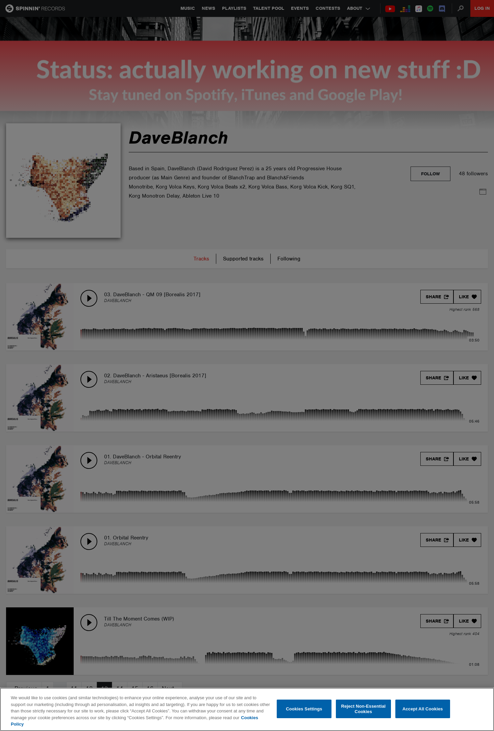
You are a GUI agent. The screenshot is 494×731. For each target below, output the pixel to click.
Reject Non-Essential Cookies (363, 709)
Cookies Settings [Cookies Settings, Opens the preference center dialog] (304, 708)
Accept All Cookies (422, 708)
